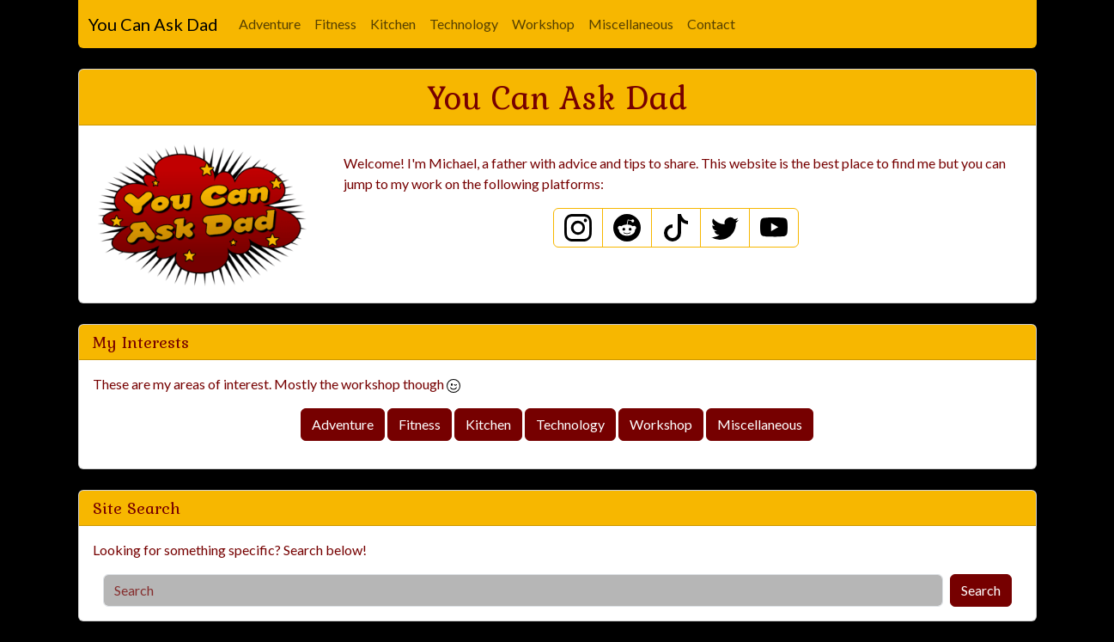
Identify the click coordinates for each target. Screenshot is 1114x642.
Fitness (335, 23)
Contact (711, 23)
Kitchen (393, 23)
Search (981, 590)
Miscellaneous (630, 23)
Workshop (543, 23)
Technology (463, 23)
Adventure (270, 23)
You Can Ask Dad (153, 24)
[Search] (523, 590)
